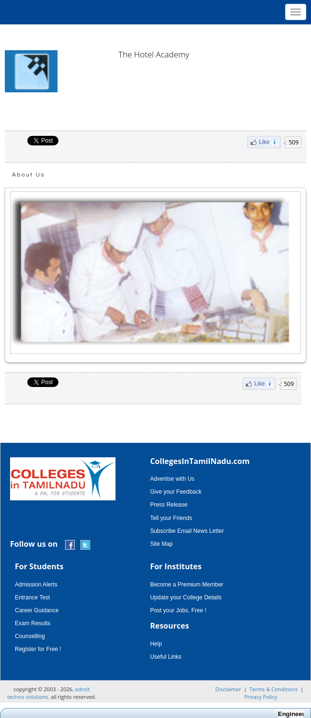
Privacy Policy (260, 696)
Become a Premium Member (186, 584)
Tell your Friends (171, 518)
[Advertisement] (156, 33)
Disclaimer (228, 689)
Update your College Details (185, 597)
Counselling (30, 636)
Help (156, 644)
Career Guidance (36, 610)
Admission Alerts (36, 584)
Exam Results (32, 623)
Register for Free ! (38, 649)
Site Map (161, 544)
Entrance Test (32, 597)
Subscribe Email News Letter (187, 531)
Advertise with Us (172, 478)
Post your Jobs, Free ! (178, 610)
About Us (28, 175)
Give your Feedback (175, 491)
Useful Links (165, 656)
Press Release (168, 504)
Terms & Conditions (273, 689)
